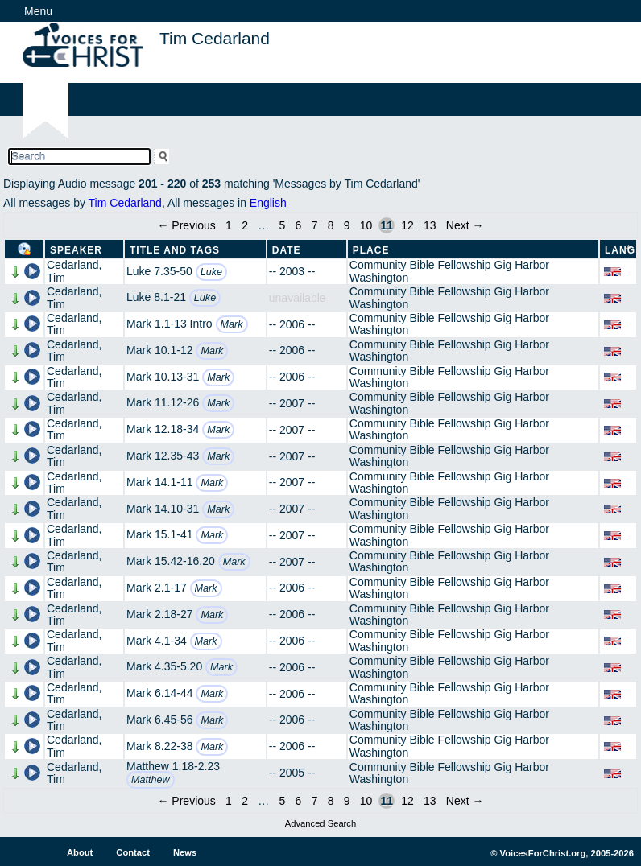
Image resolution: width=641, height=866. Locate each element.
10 (366, 225)
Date (286, 250)
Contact (133, 852)
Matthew (150, 780)
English (268, 202)
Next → (465, 225)
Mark (232, 324)
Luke (211, 272)
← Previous (186, 225)
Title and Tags (175, 250)
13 (430, 225)
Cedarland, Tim (74, 270)
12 (407, 225)
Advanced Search (320, 823)
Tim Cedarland (125, 202)
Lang (620, 250)
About (80, 852)
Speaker (76, 250)
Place (371, 250)
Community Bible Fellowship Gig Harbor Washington (449, 270)
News (184, 852)
